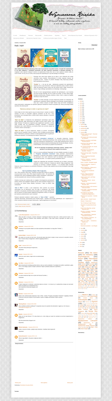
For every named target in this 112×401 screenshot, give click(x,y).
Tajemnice (81, 270)
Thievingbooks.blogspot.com (25, 307)
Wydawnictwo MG (84, 324)
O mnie (15, 35)
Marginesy (93, 308)
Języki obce (91, 274)
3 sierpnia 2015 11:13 (32, 336)
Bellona (79, 296)
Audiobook (90, 287)
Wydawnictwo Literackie (87, 321)
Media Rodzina (83, 309)
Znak (87, 327)
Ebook (80, 288)
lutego (82, 238)
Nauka (80, 273)
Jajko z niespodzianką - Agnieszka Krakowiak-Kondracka (88, 215)
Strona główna (44, 382)
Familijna (92, 268)
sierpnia (83, 132)
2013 (81, 244)
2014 (81, 242)
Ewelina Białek (22, 235)
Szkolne (95, 273)
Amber (93, 295)
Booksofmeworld (23, 336)
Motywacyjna (81, 284)
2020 (81, 113)
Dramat (83, 264)
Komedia (91, 264)
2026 (81, 101)
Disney (92, 271)
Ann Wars (21, 263)
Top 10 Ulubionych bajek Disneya (88, 203)
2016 (81, 120)
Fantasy (81, 262)
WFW (84, 317)
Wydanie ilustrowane (83, 283)
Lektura (82, 281)
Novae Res (28, 206)
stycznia (83, 240)
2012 (81, 246)
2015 (81, 122)
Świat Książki (84, 328)
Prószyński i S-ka (92, 314)
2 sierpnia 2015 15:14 (28, 282)
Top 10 (63, 35)
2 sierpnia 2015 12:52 (27, 254)
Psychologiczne (83, 256)
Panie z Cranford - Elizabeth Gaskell (89, 162)
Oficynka (83, 313)
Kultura (86, 285)
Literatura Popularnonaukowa (88, 277)
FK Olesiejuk (88, 303)
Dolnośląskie (82, 300)
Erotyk (86, 278)
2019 (81, 115)
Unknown (21, 226)
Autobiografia (93, 285)
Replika (84, 316)
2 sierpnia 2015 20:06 (31, 304)
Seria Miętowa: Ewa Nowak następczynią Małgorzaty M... (88, 193)
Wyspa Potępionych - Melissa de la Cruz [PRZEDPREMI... (88, 168)
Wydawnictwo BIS (92, 317)
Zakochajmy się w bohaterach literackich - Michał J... (87, 150)
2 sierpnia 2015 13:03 (28, 263)
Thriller (90, 265)
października (84, 128)
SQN (95, 316)
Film (93, 278)
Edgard (80, 301)
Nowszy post (18, 382)
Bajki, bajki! (83, 224)
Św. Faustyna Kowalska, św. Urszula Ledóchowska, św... (89, 147)
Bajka (20, 206)
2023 (81, 107)
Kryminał (88, 260)
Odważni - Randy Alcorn (86, 201)
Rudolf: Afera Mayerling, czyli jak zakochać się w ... (88, 209)
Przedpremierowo (93, 276)
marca (82, 236)
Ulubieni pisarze (48, 35)
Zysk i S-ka (94, 327)
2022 (81, 109)
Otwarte (88, 313)
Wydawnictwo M (88, 322)
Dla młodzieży (88, 255)
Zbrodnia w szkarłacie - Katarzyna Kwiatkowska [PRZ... (88, 212)
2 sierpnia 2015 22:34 (33, 327)
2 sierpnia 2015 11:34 (34, 214)
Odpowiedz (21, 221)
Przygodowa (81, 265)
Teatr (65, 38)
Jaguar (81, 306)
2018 (81, 116)
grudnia (82, 124)
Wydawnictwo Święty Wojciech (86, 325)
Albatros (85, 295)
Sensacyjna (80, 280)
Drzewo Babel (93, 299)
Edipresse (88, 301)
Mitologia (80, 285)
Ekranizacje (88, 280)
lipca (82, 228)
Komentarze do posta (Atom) (26, 385)
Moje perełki (38, 35)
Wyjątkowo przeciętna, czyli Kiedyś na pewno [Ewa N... (88, 141)
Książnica (93, 306)
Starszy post (70, 382)
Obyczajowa (93, 258)
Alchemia (95, 287)
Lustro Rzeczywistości (24, 214)
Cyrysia (20, 254)
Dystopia (89, 284)
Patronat (30, 35)
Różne (80, 258)
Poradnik (87, 273)
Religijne (83, 268)
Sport (79, 278)
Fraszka (84, 288)
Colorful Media (93, 296)
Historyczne (94, 262)
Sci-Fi (94, 284)
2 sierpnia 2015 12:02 (28, 226)
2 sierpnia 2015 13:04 (28, 273)
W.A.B (79, 317)
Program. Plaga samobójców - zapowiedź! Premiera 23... (87, 174)
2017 (81, 118)
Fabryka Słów (94, 303)
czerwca (83, 230)
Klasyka (84, 271)
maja (82, 232)
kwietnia (83, 234)
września (83, 130)
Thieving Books (22, 304)
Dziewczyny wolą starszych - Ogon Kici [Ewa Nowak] (88, 144)
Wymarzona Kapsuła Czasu (33, 38)
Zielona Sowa (81, 327)
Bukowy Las (85, 296)
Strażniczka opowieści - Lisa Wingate (89, 225)
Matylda (20, 314)
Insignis (95, 305)
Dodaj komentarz (19, 343)
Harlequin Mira (89, 305)
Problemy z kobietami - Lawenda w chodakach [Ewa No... (88, 160)
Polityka (88, 270)
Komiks (95, 270)
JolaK (20, 245)
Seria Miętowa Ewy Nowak (75, 35)
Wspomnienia (91, 281)
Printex (84, 314)
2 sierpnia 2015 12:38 (31, 235)
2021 (81, 111)
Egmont (94, 301)
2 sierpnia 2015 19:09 (28, 293)
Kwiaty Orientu (81, 307)
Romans (81, 253)
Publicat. (80, 316)
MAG (88, 307)
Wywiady (57, 35)
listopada (83, 126)
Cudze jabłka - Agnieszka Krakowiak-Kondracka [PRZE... (89, 190)
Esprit (83, 303)
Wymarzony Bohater (18, 38)
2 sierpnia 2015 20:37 (27, 314)
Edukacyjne (88, 267)
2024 (81, 105)
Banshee (21, 293)
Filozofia (93, 283)
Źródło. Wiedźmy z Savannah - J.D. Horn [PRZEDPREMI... (88, 218)
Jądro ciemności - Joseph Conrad (88, 199)
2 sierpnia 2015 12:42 (26, 245)
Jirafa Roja (87, 306)
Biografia (83, 274)
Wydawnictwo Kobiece (85, 318)
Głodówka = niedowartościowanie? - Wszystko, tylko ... (89, 184)
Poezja (95, 280)
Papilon (93, 313)
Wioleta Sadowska (23, 327)
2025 (81, 103)
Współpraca (23, 35)
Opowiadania (81, 276)
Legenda (84, 287)
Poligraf (79, 314)
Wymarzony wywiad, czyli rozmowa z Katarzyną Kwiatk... (89, 187)
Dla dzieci (24, 206)
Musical (79, 287)
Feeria (81, 305)
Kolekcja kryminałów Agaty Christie (52, 38)
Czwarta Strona (88, 298)
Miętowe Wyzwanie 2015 (90, 35)
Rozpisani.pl (90, 316)
